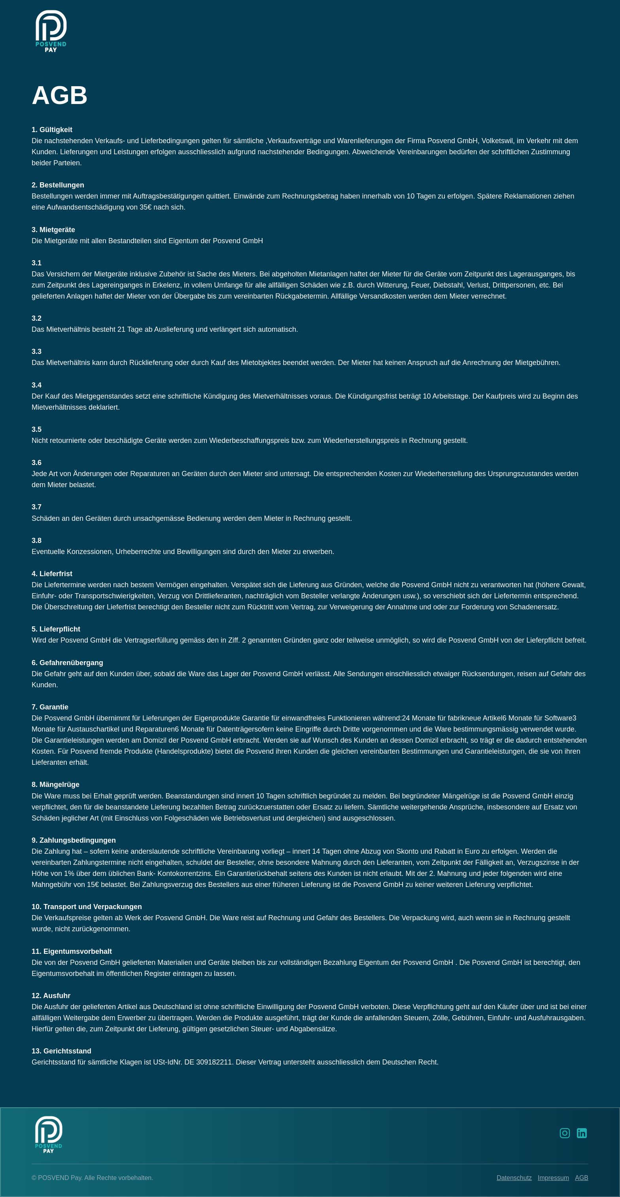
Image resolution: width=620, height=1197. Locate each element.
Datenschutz (514, 1177)
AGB (581, 1177)
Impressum (553, 1177)
